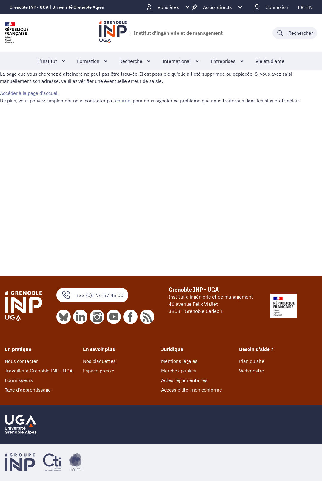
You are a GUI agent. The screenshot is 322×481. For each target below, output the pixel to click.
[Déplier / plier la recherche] (294, 33)
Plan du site (251, 361)
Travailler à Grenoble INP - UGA (39, 371)
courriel (123, 100)
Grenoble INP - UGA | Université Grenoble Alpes (57, 7)
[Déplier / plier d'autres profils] (168, 7)
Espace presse (98, 371)
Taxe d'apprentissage (28, 390)
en (309, 7)
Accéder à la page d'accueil (29, 93)
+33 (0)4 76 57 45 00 (92, 295)
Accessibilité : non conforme (191, 390)
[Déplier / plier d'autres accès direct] (217, 7)
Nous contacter (21, 361)
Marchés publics (178, 371)
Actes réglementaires (184, 380)
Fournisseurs (19, 380)
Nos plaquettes (99, 361)
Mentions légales (179, 361)
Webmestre (251, 371)
